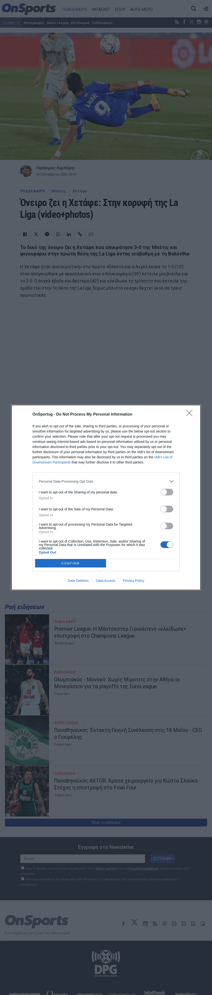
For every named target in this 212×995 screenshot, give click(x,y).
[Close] (191, 414)
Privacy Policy (133, 581)
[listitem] (106, 481)
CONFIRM (70, 563)
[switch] (166, 492)
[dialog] (106, 497)
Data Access (105, 581)
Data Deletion (78, 581)
